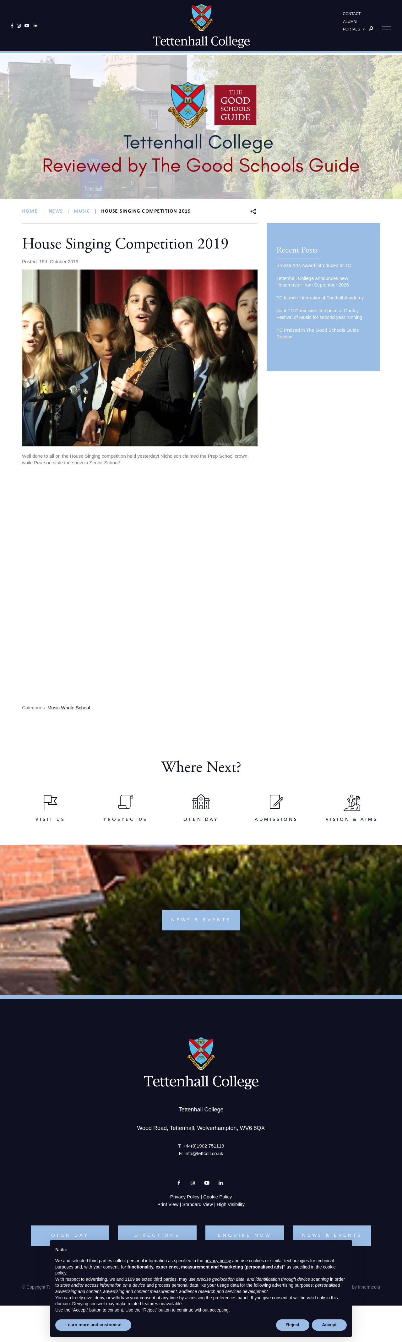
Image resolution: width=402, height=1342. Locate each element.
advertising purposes (292, 1285)
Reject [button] (292, 1324)
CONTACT (352, 14)
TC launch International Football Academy (320, 297)
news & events (201, 922)
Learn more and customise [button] (93, 1324)
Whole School (75, 707)
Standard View (197, 1206)
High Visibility (231, 1206)
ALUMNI (350, 22)
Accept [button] (329, 1324)
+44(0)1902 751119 (203, 1147)
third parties (165, 1279)
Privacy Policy (184, 1198)
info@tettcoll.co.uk (204, 1155)
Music (53, 707)
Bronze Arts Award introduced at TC (313, 265)
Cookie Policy (217, 1198)
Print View (167, 1206)
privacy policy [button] (217, 1260)
